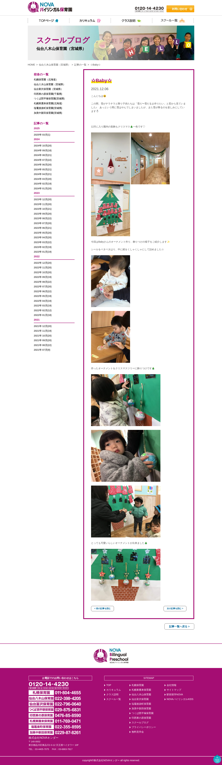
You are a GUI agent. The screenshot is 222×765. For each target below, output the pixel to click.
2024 (37, 139)
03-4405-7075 (42, 749)
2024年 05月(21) (43, 169)
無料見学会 (138, 732)
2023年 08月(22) (43, 218)
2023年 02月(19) (43, 247)
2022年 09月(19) (43, 277)
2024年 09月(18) (43, 150)
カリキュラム (113, 690)
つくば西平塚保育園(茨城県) (49, 98)
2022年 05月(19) (43, 296)
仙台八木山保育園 (141, 694)
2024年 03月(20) (43, 179)
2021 (37, 319)
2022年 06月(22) (43, 291)
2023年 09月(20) (43, 214)
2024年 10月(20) (43, 145)
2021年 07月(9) (42, 350)
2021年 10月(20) (43, 335)
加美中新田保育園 (141, 708)
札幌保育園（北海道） (46, 79)
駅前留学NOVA (175, 694)
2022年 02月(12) (43, 310)
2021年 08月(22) (43, 345)
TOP (108, 685)
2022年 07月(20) (43, 286)
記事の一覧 (80, 64)
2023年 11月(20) (43, 204)
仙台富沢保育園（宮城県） (48, 89)
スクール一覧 (113, 699)
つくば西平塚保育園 (142, 713)
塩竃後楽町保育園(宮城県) (48, 108)
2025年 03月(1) (42, 134)
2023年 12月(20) (43, 199)
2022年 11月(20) (43, 267)
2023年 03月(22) (43, 242)
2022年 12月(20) (43, 263)
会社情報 (171, 685)
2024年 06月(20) (43, 164)
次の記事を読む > (175, 608)
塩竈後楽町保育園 (141, 704)
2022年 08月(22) (43, 282)
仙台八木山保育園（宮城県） (54, 64)
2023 (37, 192)
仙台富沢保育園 (140, 699)
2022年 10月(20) (43, 272)
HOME (31, 64)
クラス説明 (112, 694)
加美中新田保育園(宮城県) (48, 113)
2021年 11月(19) (43, 331)
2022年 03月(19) (43, 305)
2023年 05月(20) (43, 233)
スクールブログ (140, 722)
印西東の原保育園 (141, 718)
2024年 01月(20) (43, 188)
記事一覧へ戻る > (179, 626)
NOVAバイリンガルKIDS (180, 699)
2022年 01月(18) (43, 315)
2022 (37, 256)
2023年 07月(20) (43, 223)
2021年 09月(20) (43, 340)
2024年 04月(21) (43, 174)
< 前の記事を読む (102, 608)
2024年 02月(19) (43, 183)
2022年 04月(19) (43, 301)
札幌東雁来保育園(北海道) (48, 103)
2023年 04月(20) (43, 237)
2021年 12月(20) (43, 326)
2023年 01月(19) (43, 252)
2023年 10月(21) (43, 209)
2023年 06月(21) (43, 228)
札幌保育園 (138, 685)
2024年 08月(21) (43, 155)
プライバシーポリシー (144, 727)
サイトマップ (174, 690)
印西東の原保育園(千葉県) (48, 94)
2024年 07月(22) (43, 160)
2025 (37, 128)
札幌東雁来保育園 (141, 690)
